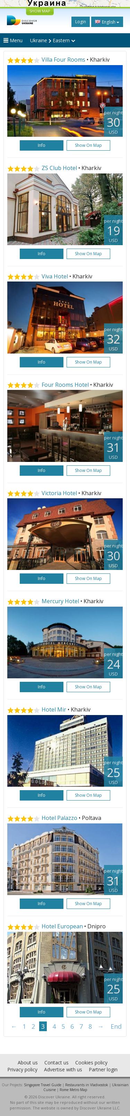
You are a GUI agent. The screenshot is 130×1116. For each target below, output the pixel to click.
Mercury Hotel (60, 601)
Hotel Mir (54, 709)
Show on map (88, 145)
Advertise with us (63, 1069)
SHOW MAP (39, 11)
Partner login (103, 1069)
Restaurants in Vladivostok (86, 1084)
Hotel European (62, 926)
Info (41, 145)
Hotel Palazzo (59, 818)
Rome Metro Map (73, 1089)
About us (28, 1062)
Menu (13, 40)
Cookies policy (91, 1062)
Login (80, 22)
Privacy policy (22, 1069)
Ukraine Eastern (52, 40)
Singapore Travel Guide (42, 1084)
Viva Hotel (55, 276)
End (116, 1026)
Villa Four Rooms (63, 59)
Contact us (56, 1062)
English (107, 22)
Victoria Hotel (59, 493)
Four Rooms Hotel (65, 385)
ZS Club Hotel (59, 168)
